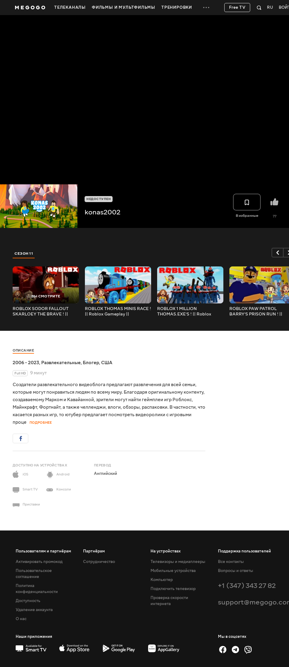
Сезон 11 (23, 253)
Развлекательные (61, 363)
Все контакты (231, 561)
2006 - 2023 (26, 363)
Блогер (91, 363)
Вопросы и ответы (235, 570)
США (106, 363)
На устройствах (166, 551)
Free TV (237, 7)
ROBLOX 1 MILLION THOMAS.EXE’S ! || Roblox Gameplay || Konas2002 (184, 311)
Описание (23, 350)
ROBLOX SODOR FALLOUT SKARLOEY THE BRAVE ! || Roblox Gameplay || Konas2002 (45, 311)
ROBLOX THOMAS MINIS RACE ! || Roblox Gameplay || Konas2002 (118, 311)
